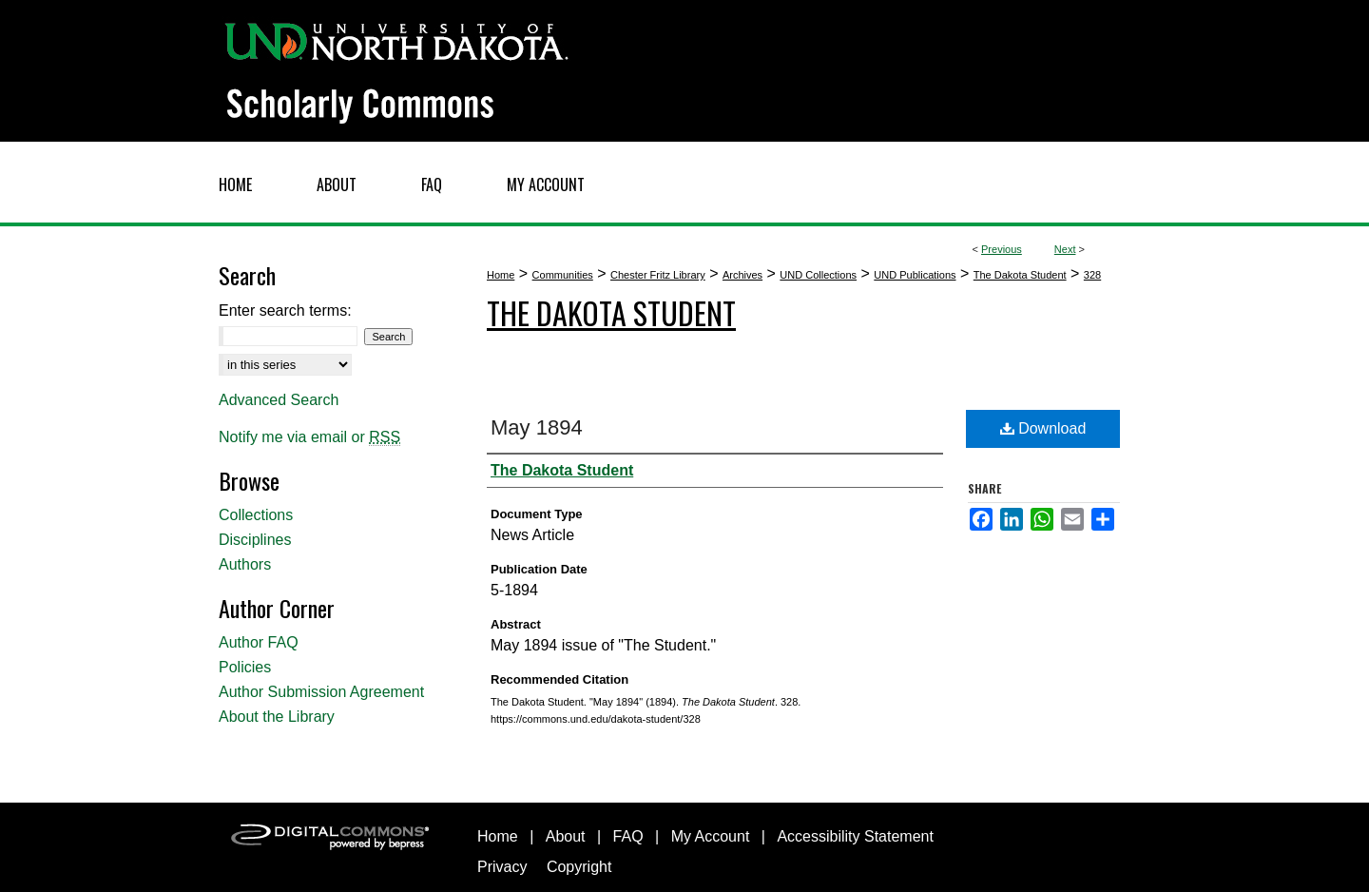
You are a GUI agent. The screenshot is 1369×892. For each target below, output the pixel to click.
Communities (562, 275)
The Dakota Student (1020, 275)
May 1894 (537, 427)
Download (1043, 428)
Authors (245, 564)
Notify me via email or (309, 437)
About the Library (277, 716)
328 (1092, 275)
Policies (245, 667)
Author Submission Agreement (321, 692)
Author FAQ (259, 642)
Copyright (579, 867)
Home (500, 275)
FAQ (628, 836)
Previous (1001, 249)
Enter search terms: (285, 310)
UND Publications (914, 275)
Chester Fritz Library (657, 275)
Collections (256, 515)
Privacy (502, 867)
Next (1065, 249)
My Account (710, 836)
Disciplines (255, 540)
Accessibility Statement (855, 836)
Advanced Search (278, 400)
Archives (742, 275)
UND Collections (818, 275)
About (566, 836)
